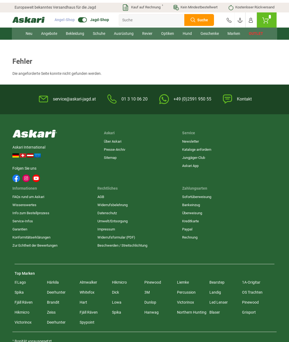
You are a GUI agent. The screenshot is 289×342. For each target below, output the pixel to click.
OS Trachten (252, 241)
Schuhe (99, 31)
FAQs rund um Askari (163, 140)
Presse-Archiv (77, 148)
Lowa (116, 251)
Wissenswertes (160, 148)
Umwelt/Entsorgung (207, 165)
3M (147, 241)
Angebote (49, 31)
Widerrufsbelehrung (207, 148)
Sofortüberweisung (251, 140)
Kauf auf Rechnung (142, 5)
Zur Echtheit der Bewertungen (160, 191)
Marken (233, 31)
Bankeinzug (245, 148)
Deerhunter (56, 241)
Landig (215, 241)
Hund (187, 31)
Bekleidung (75, 31)
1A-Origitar (251, 231)
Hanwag (151, 261)
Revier (147, 31)
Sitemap (73, 157)
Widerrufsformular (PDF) (211, 181)
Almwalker (88, 231)
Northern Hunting (191, 261)
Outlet (256, 31)
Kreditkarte (244, 165)
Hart (83, 251)
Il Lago (20, 231)
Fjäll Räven (24, 251)
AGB (195, 140)
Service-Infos (158, 165)
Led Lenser (218, 251)
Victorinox (185, 251)
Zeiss (51, 261)
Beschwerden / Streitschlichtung (205, 191)
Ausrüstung (124, 31)
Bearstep (217, 231)
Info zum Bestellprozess (166, 157)
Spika (19, 241)
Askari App (111, 165)
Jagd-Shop (101, 17)
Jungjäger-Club (114, 157)
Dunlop (150, 251)
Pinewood (152, 231)
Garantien (155, 173)
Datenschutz (202, 157)
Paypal (241, 173)
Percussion (186, 241)
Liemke (183, 231)
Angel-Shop (67, 17)
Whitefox (87, 241)
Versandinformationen (76, 318)
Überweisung (246, 157)
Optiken (167, 31)
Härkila (53, 231)
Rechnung (244, 181)
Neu (29, 31)
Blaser (214, 261)
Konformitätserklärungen (167, 181)
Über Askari (75, 140)
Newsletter (111, 140)
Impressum (201, 173)
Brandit (53, 251)
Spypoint (87, 271)
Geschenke (209, 31)
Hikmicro (119, 231)
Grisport (249, 261)
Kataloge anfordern (117, 148)
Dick (115, 241)
